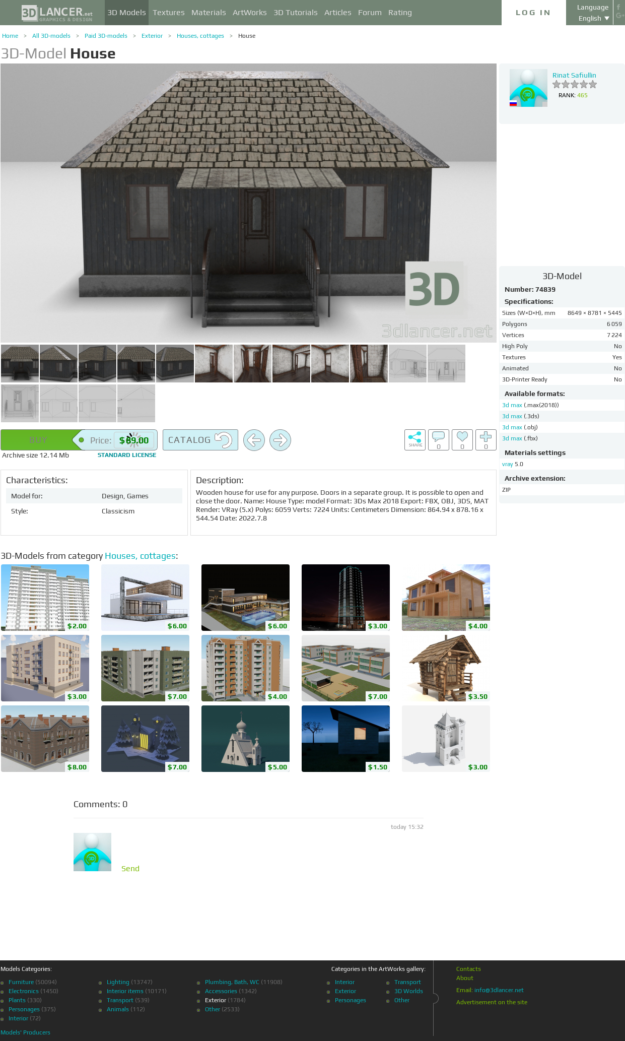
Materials (208, 12)
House (246, 35)
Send (130, 868)
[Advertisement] (562, 194)
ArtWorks (250, 12)
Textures (169, 12)
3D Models (126, 12)
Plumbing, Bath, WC (232, 982)
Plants (17, 1000)
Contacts (468, 968)
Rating (400, 12)
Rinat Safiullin (574, 75)
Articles (338, 12)
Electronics (24, 991)
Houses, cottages (200, 35)
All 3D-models (51, 35)
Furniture (21, 982)
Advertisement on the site (491, 1002)
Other (212, 1009)
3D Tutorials (295, 12)
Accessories (221, 991)
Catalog (200, 440)
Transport (120, 1000)
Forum (370, 12)
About (464, 978)
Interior (18, 1018)
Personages (24, 1009)
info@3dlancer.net (499, 990)
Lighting (118, 982)
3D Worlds (408, 991)
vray (507, 464)
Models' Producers (25, 1032)
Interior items (125, 991)
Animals (118, 1009)
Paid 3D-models (106, 35)
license (127, 455)
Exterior (152, 35)
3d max (513, 405)
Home (10, 35)
